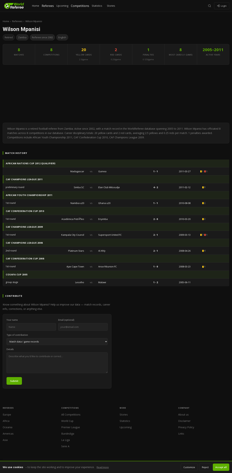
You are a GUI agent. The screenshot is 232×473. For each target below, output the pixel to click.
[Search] (209, 6)
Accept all (221, 467)
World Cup (67, 421)
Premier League (70, 427)
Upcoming (62, 5)
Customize (189, 467)
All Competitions (70, 414)
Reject (205, 467)
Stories (111, 5)
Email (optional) (66, 319)
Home (35, 5)
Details (10, 349)
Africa (6, 421)
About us (183, 414)
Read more (103, 467)
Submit (14, 381)
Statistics (97, 5)
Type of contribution (17, 334)
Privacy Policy (186, 427)
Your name (12, 319)
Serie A (65, 446)
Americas (8, 433)
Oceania (7, 427)
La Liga (65, 440)
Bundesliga (67, 433)
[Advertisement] (116, 93)
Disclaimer (184, 421)
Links (181, 433)
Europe (7, 414)
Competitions (80, 6)
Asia (5, 440)
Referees (48, 6)
